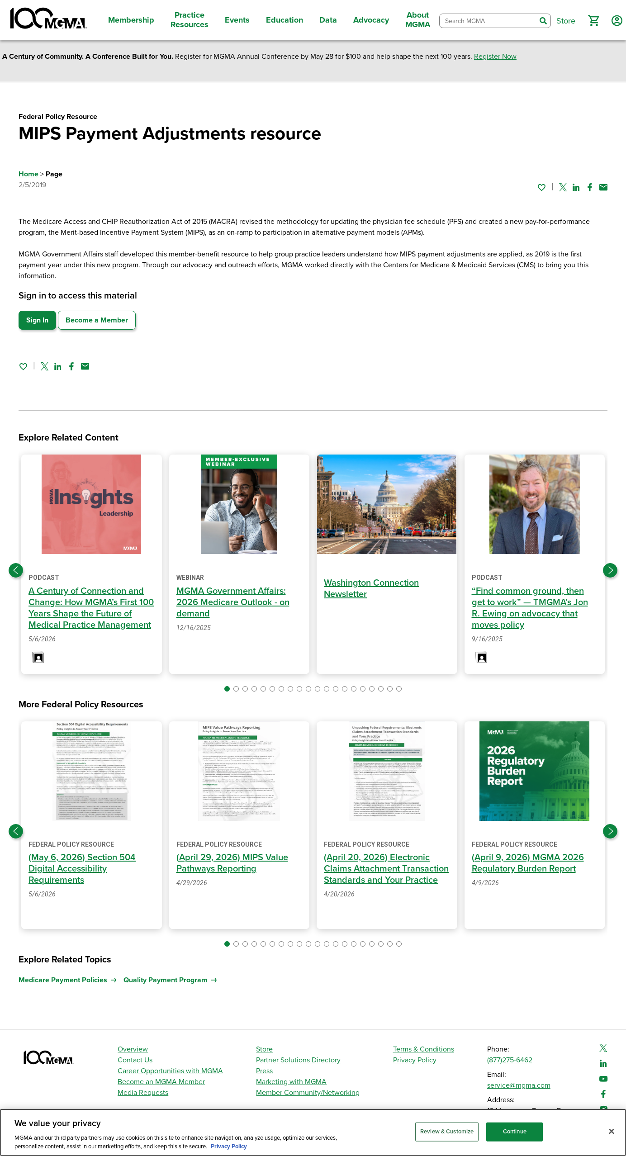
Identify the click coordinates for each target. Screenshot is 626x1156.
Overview (133, 1049)
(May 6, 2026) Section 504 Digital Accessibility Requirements (82, 869)
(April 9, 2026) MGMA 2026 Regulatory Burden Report (528, 863)
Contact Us (135, 1060)
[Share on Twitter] (563, 187)
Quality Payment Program (165, 980)
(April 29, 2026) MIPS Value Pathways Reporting (232, 863)
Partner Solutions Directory (298, 1060)
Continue (514, 1131)
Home (28, 174)
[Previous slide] (16, 570)
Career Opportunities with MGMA (170, 1070)
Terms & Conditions (423, 1049)
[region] (313, 1132)
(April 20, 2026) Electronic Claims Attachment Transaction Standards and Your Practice (386, 869)
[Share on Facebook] (590, 187)
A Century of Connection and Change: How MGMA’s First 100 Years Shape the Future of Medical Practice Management (91, 608)
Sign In (37, 320)
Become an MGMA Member (161, 1081)
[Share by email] (603, 187)
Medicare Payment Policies (63, 980)
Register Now (495, 56)
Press (264, 1070)
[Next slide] (610, 570)
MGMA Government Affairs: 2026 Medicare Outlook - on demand (232, 602)
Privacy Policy (414, 1060)
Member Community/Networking (308, 1092)
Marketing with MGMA (291, 1081)
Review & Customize (447, 1131)
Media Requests (143, 1092)
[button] (593, 21)
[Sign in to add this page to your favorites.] (541, 187)
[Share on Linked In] (576, 187)
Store (264, 1049)
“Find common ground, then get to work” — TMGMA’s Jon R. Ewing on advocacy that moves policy (530, 608)
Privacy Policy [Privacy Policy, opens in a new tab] (229, 1146)
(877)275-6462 (509, 1060)
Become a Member (97, 320)
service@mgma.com (518, 1085)
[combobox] (488, 21)
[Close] (611, 1132)
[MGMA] (47, 20)
